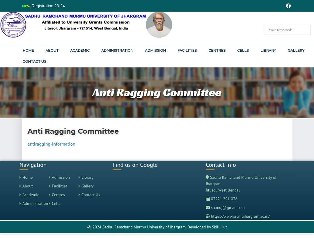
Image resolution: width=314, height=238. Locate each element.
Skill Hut (219, 227)
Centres (217, 50)
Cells (243, 50)
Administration (117, 50)
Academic (80, 50)
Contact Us (35, 61)
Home (28, 50)
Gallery (296, 50)
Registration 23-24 (43, 5)
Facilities (187, 50)
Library (268, 50)
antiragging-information (51, 144)
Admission (155, 50)
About (51, 50)
